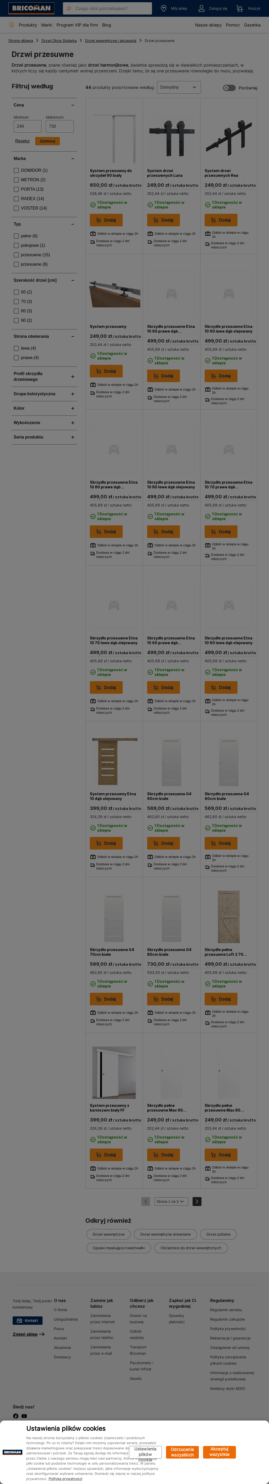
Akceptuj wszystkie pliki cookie (219, 1452)
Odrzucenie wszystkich (182, 1452)
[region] (134, 1452)
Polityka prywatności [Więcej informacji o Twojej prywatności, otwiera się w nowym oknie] (65, 1479)
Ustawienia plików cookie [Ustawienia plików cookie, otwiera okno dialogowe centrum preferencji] (145, 1452)
